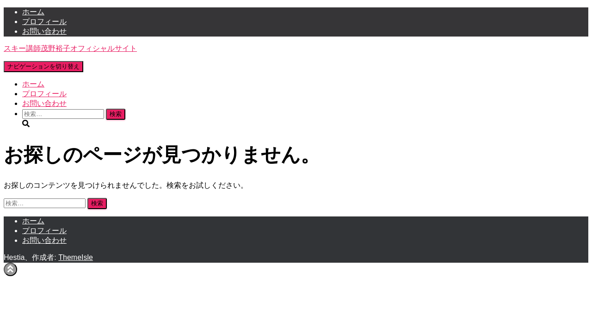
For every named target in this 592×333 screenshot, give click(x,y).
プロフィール (44, 21)
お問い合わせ (44, 31)
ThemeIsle (75, 257)
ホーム (33, 12)
